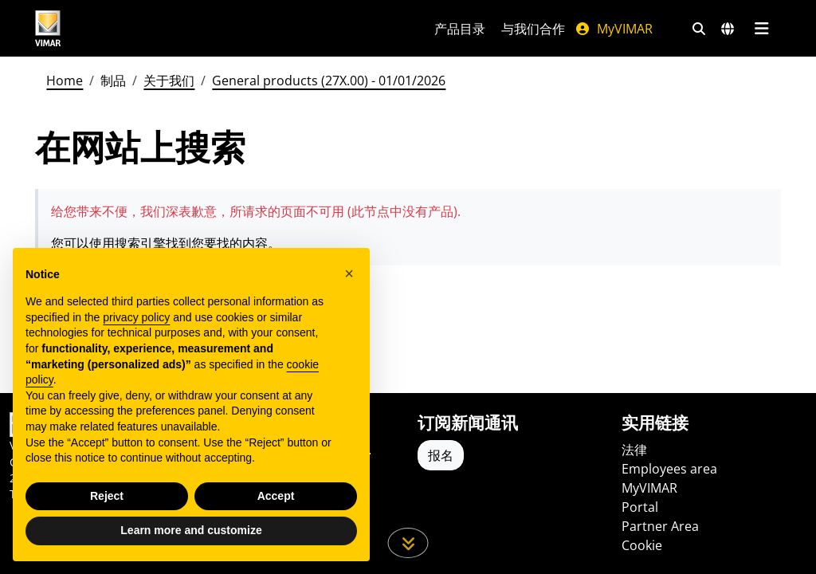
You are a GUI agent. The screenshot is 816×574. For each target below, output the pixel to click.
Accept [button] (276, 495)
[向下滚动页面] (408, 543)
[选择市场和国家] (728, 28)
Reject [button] (107, 495)
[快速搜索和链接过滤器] (699, 28)
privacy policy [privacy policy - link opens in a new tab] (136, 317)
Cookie (642, 545)
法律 (634, 449)
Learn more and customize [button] (190, 530)
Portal (640, 507)
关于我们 (168, 80)
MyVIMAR (614, 28)
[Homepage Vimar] (107, 28)
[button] (349, 273)
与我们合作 (533, 28)
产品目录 (459, 28)
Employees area (669, 469)
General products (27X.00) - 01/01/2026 (328, 80)
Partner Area (660, 526)
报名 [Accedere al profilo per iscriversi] (440, 455)
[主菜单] (761, 28)
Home (64, 80)
